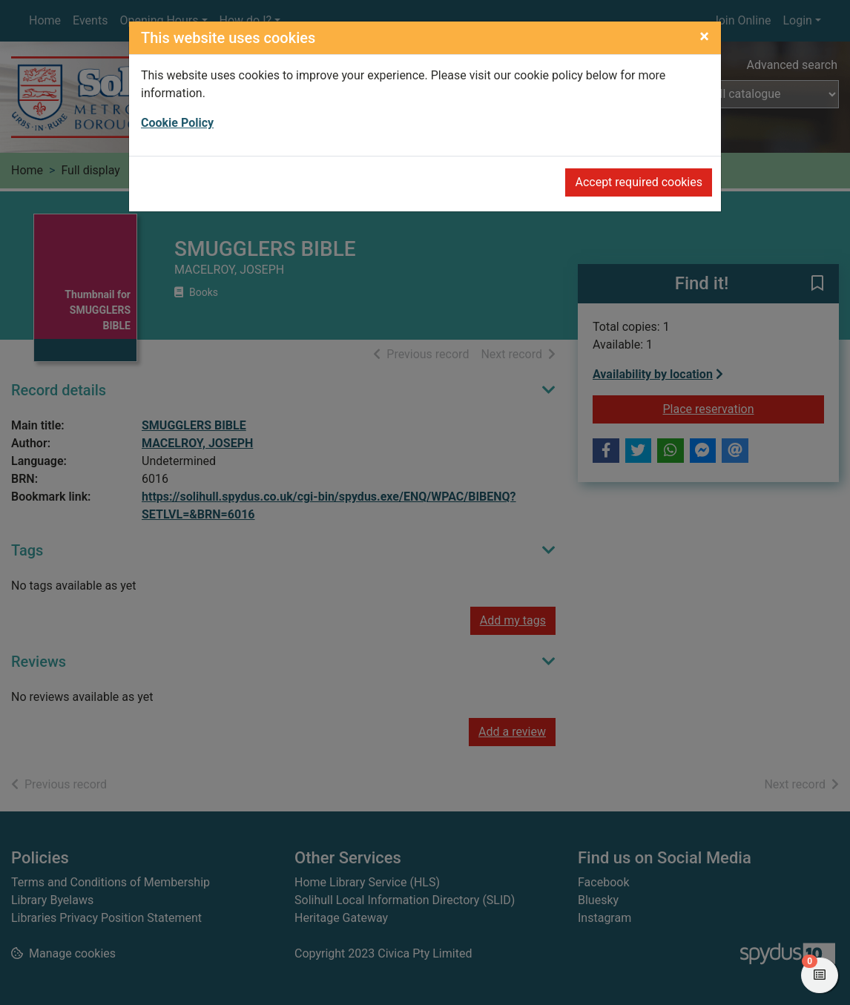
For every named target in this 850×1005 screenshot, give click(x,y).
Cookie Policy (177, 123)
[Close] (704, 36)
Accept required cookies (638, 182)
